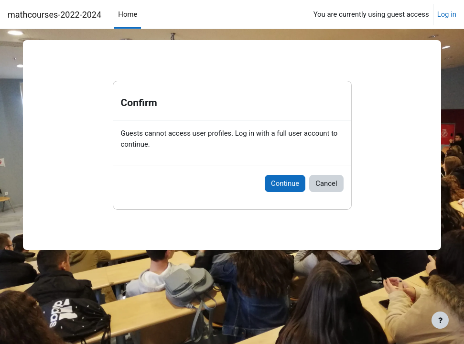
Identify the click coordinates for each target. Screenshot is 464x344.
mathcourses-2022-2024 (54, 15)
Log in (446, 14)
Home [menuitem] (127, 14)
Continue (285, 183)
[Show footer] (440, 320)
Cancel (326, 183)
